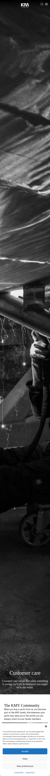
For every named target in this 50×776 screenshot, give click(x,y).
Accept (25, 751)
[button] (46, 726)
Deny (25, 758)
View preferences (25, 766)
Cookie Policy (19, 772)
